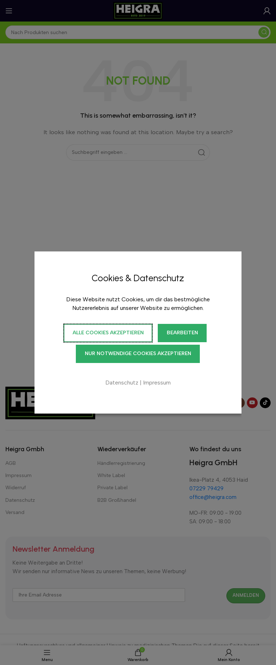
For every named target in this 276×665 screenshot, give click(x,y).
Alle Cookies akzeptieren (108, 333)
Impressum (157, 382)
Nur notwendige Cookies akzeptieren (138, 353)
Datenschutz (121, 382)
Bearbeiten (182, 333)
